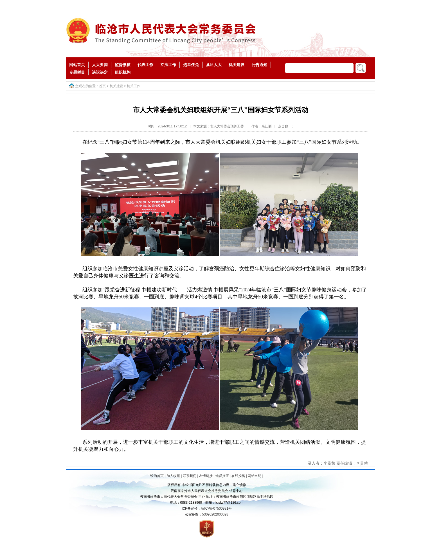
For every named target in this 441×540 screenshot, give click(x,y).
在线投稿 (238, 476)
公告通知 (259, 64)
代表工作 (145, 64)
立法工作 (168, 64)
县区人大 (214, 64)
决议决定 (100, 72)
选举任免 (191, 64)
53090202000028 (215, 514)
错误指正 (222, 476)
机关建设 (236, 64)
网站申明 (254, 476)
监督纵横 (122, 64)
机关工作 (133, 86)
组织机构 (122, 72)
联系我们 (189, 476)
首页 (102, 86)
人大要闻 (100, 64)
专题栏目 (77, 72)
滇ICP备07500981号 (216, 508)
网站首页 (77, 64)
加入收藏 (173, 476)
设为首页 (157, 476)
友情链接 (206, 476)
